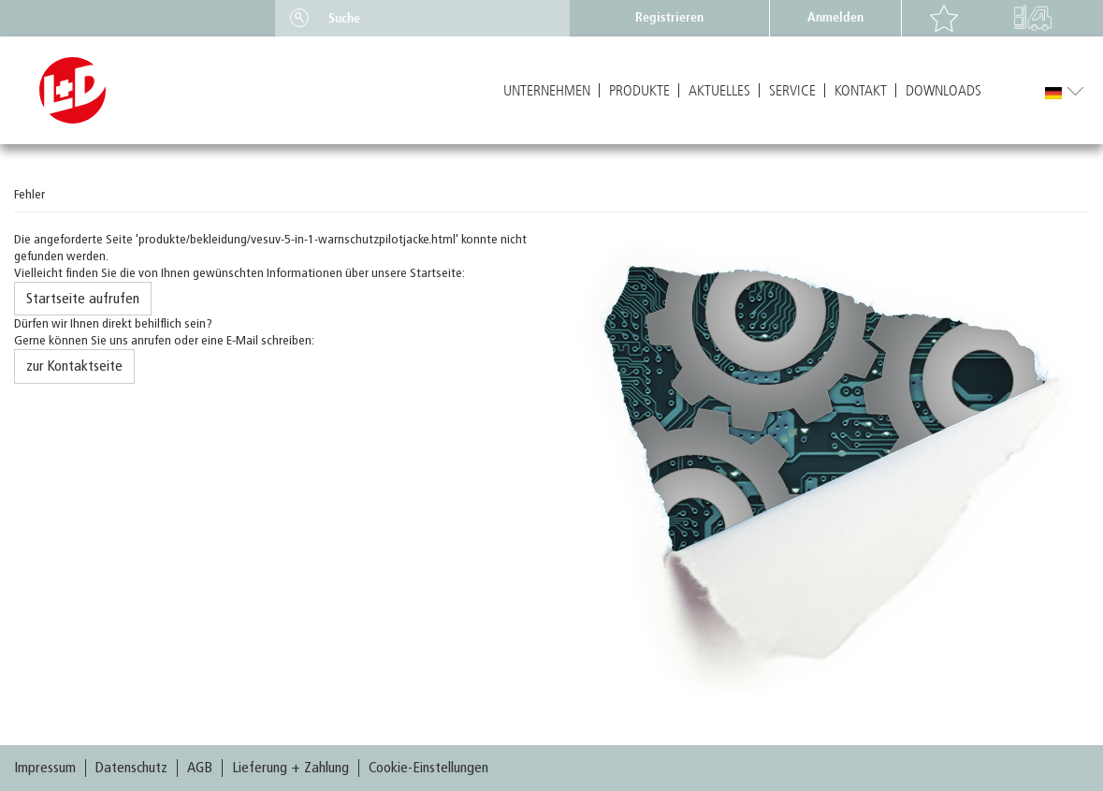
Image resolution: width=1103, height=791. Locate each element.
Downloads (943, 90)
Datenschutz (131, 767)
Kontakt (861, 90)
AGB (199, 767)
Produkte (639, 90)
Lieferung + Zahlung (290, 767)
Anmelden (835, 17)
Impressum (45, 767)
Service (792, 90)
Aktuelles (719, 90)
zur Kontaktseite (74, 365)
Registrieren (669, 17)
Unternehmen (546, 90)
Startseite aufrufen (82, 298)
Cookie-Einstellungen (428, 767)
